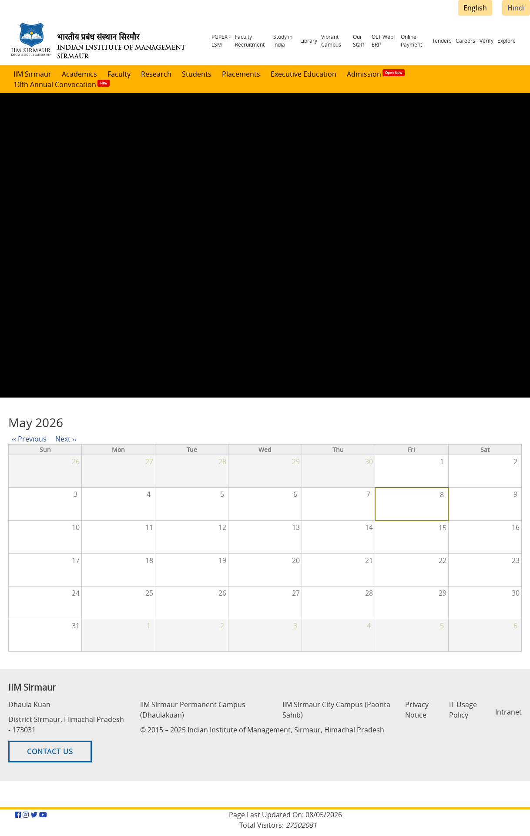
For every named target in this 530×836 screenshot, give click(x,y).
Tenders (456, 40)
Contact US (50, 757)
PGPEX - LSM (219, 40)
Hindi (516, 8)
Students (196, 74)
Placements (241, 74)
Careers (475, 40)
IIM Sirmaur (32, 74)
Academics (79, 74)
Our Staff (365, 40)
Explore (508, 40)
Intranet (508, 712)
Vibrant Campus (335, 40)
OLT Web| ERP (392, 40)
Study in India (289, 40)
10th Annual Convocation (54, 85)
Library (317, 40)
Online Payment (422, 40)
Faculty (119, 74)
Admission (364, 74)
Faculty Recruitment (251, 40)
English (475, 8)
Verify (491, 40)
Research (156, 74)
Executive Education (303, 74)
